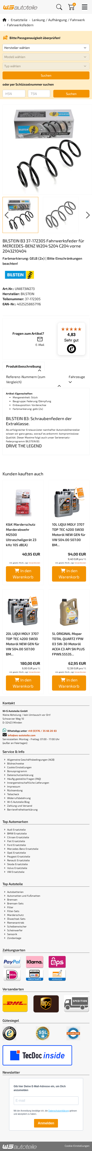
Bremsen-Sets (15, 903)
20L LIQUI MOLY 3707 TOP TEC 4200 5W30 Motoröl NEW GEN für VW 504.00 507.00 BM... (22, 644)
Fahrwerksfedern (20, 25)
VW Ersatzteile (15, 871)
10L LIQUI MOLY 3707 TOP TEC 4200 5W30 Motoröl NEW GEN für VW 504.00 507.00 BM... (68, 534)
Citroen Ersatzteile (18, 837)
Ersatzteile (19, 20)
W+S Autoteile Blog (18, 801)
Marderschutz (15, 914)
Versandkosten (34, 563)
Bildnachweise (15, 763)
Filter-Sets (13, 910)
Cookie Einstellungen (19, 767)
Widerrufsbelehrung (19, 797)
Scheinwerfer (15, 930)
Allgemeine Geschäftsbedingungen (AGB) (30, 759)
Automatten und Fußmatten (23, 895)
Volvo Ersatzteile (17, 867)
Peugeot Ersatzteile (18, 856)
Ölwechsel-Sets (16, 918)
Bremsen (12, 899)
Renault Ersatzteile (18, 860)
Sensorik (12, 934)
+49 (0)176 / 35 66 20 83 (42, 730)
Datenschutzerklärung (20, 774)
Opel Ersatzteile (16, 852)
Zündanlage (14, 937)
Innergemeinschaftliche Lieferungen (28, 782)
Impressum (13, 786)
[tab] (24, 366)
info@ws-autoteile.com (22, 735)
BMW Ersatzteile (17, 833)
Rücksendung (15, 790)
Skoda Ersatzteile (17, 864)
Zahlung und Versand (19, 805)
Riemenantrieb (15, 922)
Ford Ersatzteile (16, 844)
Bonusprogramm (17, 771)
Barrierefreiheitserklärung (22, 809)
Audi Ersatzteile (16, 829)
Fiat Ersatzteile (16, 841)
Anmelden (46, 1123)
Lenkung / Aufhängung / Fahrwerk (58, 20)
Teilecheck (13, 794)
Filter (10, 907)
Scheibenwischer (17, 926)
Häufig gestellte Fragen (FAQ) (24, 778)
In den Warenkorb (23, 573)
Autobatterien (15, 891)
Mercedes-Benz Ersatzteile (22, 848)
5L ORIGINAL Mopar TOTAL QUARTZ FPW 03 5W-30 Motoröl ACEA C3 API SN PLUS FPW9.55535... (68, 644)
